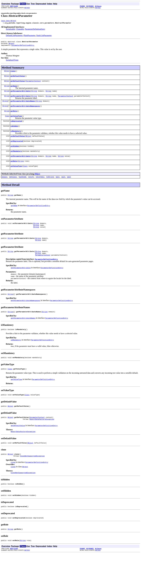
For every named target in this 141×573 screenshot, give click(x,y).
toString (50, 186)
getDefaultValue (17, 78)
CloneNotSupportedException (32, 473)
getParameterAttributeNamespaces (25, 110)
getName (13, 89)
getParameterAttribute (20, 94)
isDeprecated (16, 126)
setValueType (16, 175)
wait (58, 186)
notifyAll (40, 186)
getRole (13, 116)
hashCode (22, 186)
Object (11, 44)
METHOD (27, 7)
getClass (13, 186)
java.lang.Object (8, 21)
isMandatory (15, 137)
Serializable (10, 29)
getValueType (16, 121)
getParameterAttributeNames (22, 105)
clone (12, 73)
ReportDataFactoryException (41, 435)
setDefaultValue (17, 143)
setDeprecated (16, 148)
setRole (13, 169)
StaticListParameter (44, 36)
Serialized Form (12, 61)
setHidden (14, 153)
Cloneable (20, 29)
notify (31, 186)
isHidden (14, 132)
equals (4, 186)
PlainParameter (29, 36)
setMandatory (16, 159)
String (6, 89)
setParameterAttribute (20, 164)
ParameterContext (33, 83)
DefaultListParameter (14, 36)
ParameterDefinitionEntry (35, 29)
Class (7, 121)
